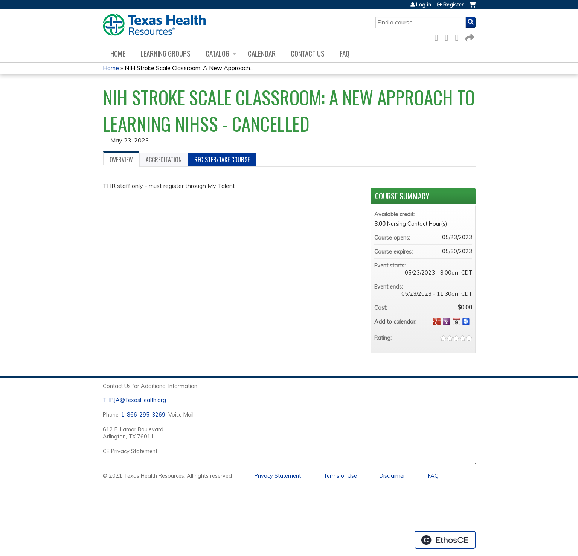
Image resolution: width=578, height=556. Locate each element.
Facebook (438, 36)
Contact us (308, 53)
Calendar (262, 53)
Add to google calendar (437, 321)
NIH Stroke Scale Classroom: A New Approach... (189, 68)
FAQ (344, 53)
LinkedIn (459, 36)
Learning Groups (165, 53)
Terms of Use (340, 475)
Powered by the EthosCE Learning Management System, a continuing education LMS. (445, 540)
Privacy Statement (278, 475)
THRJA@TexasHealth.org (134, 400)
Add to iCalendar (456, 321)
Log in (423, 4)
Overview (121, 159)
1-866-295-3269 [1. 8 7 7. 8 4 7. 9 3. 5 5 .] (143, 414)
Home (117, 53)
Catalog (217, 53)
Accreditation (164, 159)
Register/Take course (222, 159)
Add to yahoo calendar (446, 321)
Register (453, 4)
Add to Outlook (466, 321)
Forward (469, 36)
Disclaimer (392, 475)
